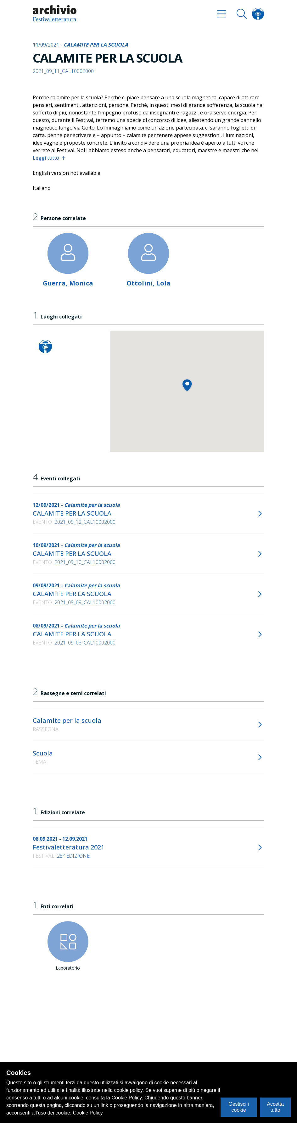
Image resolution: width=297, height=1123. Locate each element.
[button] (187, 385)
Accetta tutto (275, 1106)
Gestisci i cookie (238, 1106)
